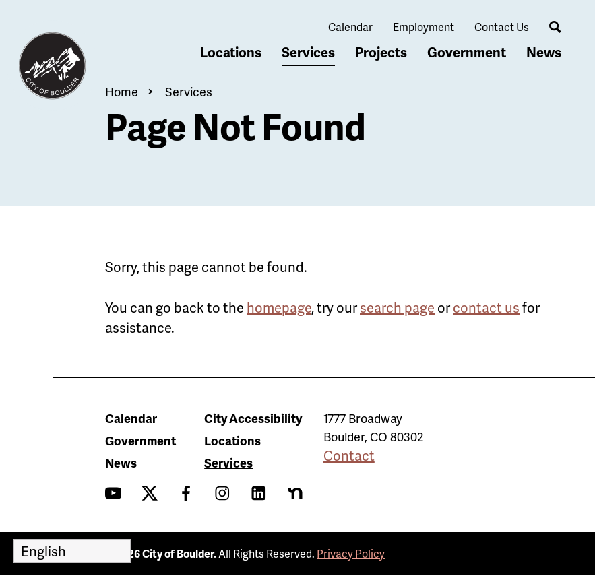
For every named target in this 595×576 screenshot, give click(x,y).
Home (121, 91)
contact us (486, 307)
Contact (349, 455)
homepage (279, 307)
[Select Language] (72, 551)
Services (308, 51)
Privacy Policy (351, 553)
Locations (230, 51)
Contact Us (501, 26)
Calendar (350, 26)
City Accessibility (253, 418)
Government (466, 51)
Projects (381, 51)
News (543, 51)
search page (397, 307)
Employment (423, 26)
